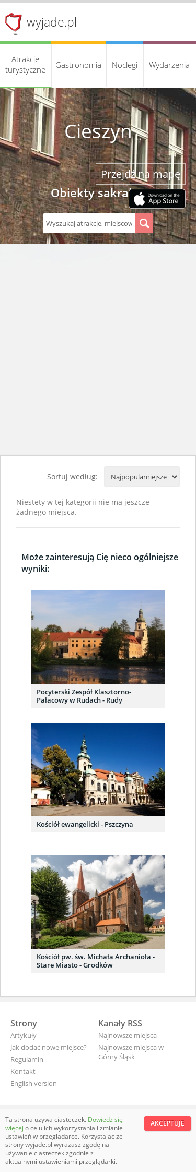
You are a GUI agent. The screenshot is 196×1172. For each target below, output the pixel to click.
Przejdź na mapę (140, 174)
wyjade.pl (52, 22)
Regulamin (26, 1059)
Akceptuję (168, 1123)
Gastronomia (78, 64)
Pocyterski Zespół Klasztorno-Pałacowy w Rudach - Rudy (84, 695)
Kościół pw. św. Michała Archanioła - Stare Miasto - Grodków (96, 960)
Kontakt (23, 1071)
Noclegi (124, 64)
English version (33, 1083)
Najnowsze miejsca (127, 1035)
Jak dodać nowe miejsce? (48, 1047)
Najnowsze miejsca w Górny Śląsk (131, 1052)
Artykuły (23, 1035)
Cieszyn (98, 131)
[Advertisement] (98, 352)
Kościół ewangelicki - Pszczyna (85, 824)
